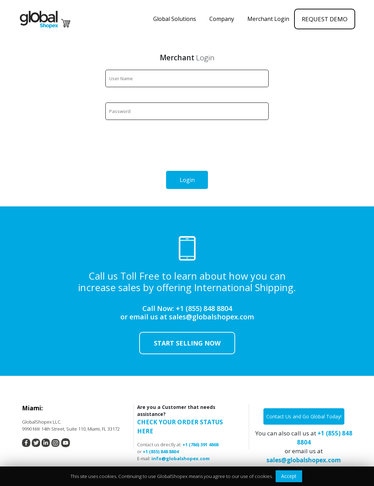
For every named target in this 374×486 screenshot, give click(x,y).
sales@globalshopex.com (211, 316)
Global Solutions (175, 19)
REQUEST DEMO (324, 19)
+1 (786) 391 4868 (200, 444)
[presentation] (187, 148)
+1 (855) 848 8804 (204, 308)
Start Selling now (187, 343)
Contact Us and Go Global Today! (304, 416)
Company (222, 19)
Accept (289, 476)
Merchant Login (268, 19)
